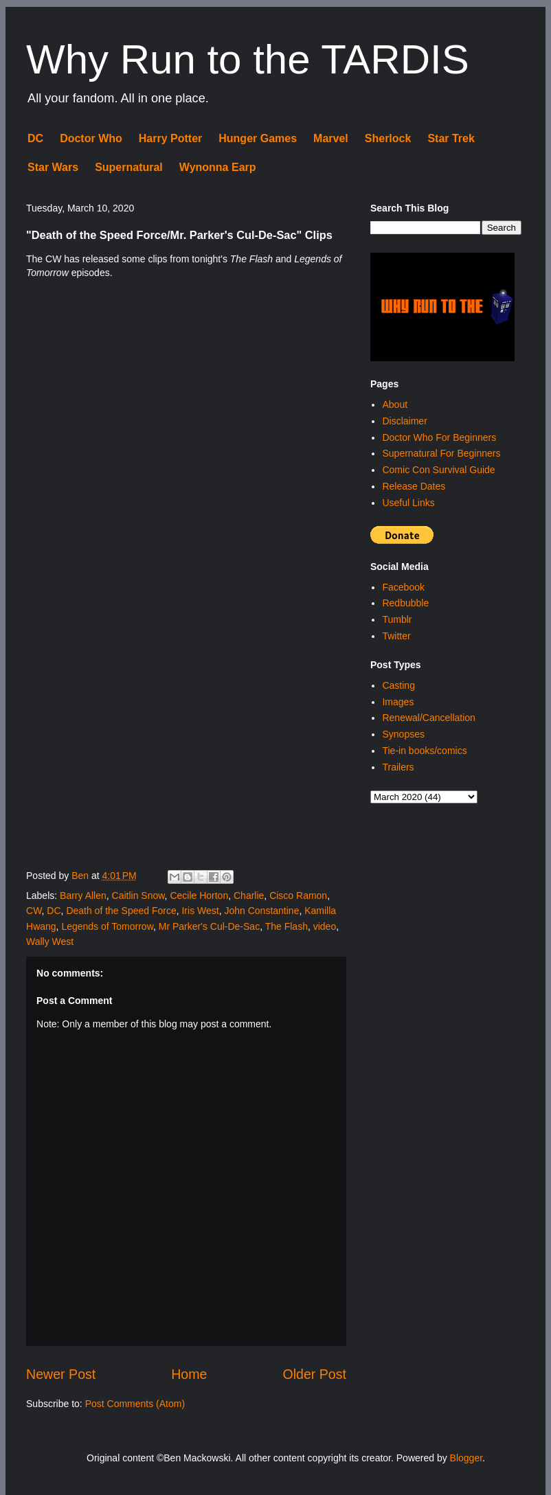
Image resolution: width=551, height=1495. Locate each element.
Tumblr (397, 619)
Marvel (330, 138)
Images (398, 701)
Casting (398, 685)
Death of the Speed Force (121, 910)
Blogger (466, 1457)
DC (35, 138)
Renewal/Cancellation (428, 717)
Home (189, 1374)
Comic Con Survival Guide (438, 469)
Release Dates (413, 486)
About (394, 404)
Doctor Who (91, 138)
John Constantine (261, 910)
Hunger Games (257, 138)
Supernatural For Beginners (441, 453)
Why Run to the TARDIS (247, 59)
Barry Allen (83, 895)
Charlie (249, 895)
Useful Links (408, 502)
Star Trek (450, 138)
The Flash (286, 926)
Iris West (199, 910)
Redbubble (405, 602)
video (324, 926)
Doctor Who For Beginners (439, 437)
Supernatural (129, 167)
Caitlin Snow (138, 895)
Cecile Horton (199, 895)
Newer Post (60, 1374)
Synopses (403, 734)
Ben (81, 875)
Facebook (403, 587)
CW (34, 910)
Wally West (50, 941)
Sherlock (388, 138)
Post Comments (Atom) (135, 1403)
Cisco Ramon (298, 895)
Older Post (314, 1374)
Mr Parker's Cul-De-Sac (209, 926)
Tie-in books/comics (424, 750)
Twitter (396, 635)
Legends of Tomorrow (107, 926)
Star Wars (52, 167)
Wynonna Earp (217, 167)
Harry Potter (170, 138)
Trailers (398, 767)
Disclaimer (404, 420)
